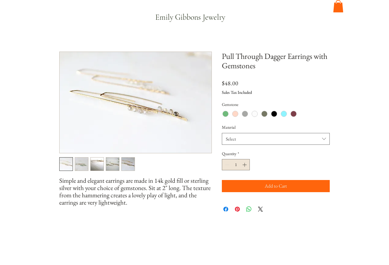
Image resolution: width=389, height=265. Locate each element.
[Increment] (245, 164)
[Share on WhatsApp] (249, 209)
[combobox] (276, 139)
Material (229, 127)
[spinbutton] (235, 164)
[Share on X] (260, 209)
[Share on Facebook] (225, 209)
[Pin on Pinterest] (237, 209)
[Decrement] (226, 164)
